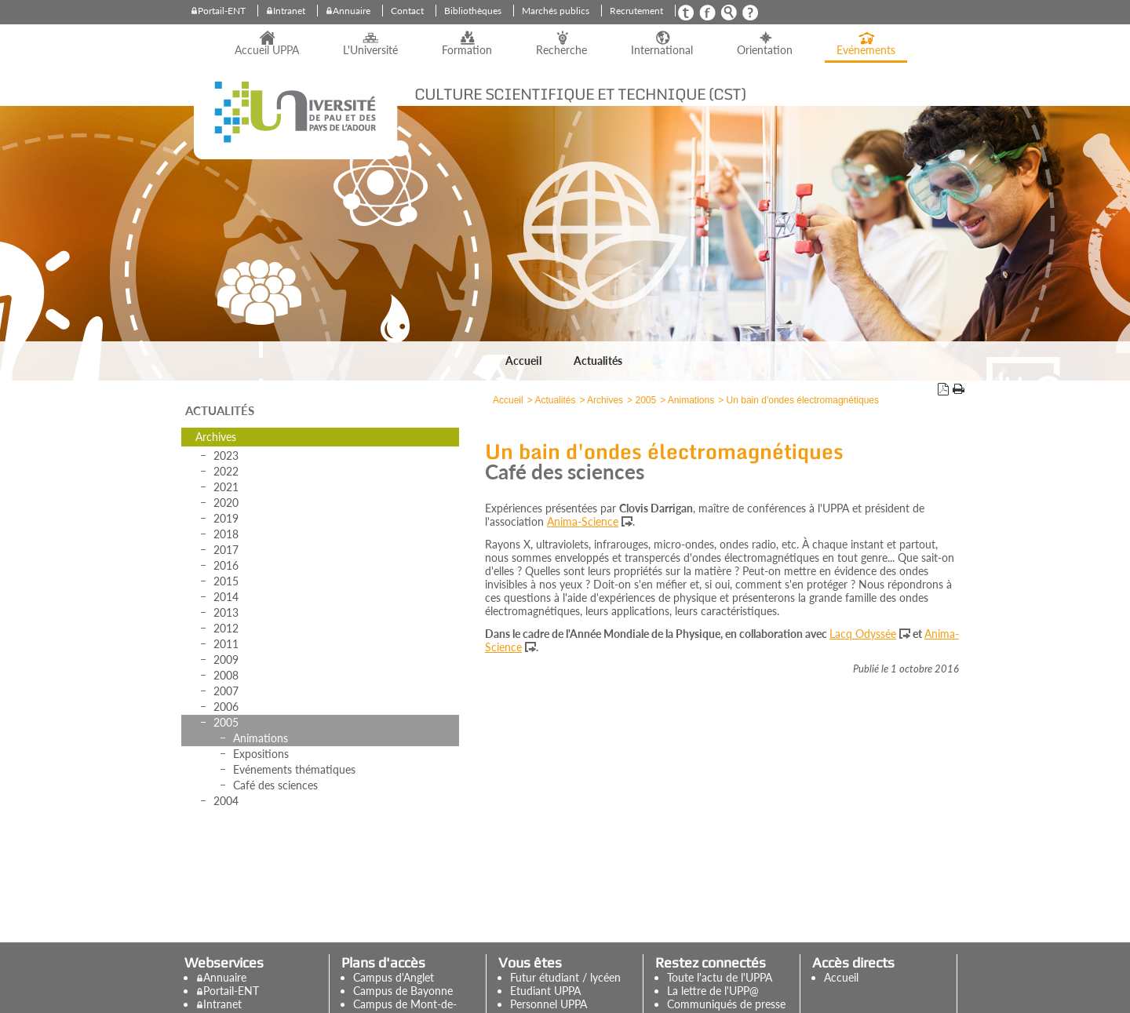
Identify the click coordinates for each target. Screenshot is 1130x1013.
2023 (226, 455)
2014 (226, 596)
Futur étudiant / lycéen (565, 977)
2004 (226, 800)
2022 (226, 471)
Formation (467, 50)
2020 (226, 502)
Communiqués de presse (726, 1004)
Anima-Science (582, 521)
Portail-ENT (222, 10)
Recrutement (636, 10)
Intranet (289, 10)
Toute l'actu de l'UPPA (719, 977)
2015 (226, 581)
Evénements (866, 50)
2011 (226, 643)
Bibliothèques (472, 10)
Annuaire (351, 10)
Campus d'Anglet (393, 977)
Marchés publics (555, 10)
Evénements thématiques (294, 769)
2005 (226, 722)
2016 (226, 565)
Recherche (561, 50)
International (662, 50)
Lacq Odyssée (862, 633)
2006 (226, 706)
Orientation (765, 50)
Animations (260, 738)
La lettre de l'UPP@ (713, 990)
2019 (226, 518)
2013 (226, 612)
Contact (407, 10)
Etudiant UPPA (545, 990)
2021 (226, 487)
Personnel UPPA (548, 1004)
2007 (226, 691)
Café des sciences (275, 785)
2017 (226, 549)
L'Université (370, 50)
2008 (226, 675)
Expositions (261, 753)
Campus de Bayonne (403, 990)
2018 (226, 534)
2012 (226, 628)
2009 (226, 659)
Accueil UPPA (267, 50)
